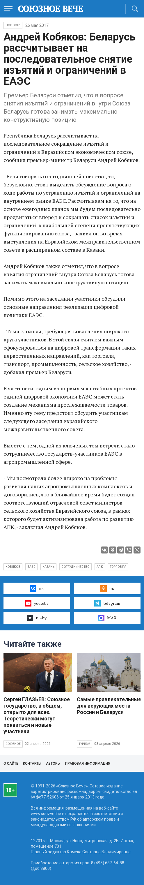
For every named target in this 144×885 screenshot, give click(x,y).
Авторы (53, 763)
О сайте (10, 763)
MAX (107, 618)
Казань (48, 566)
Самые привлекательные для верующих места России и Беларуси (109, 705)
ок (107, 588)
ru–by (37, 618)
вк (37, 588)
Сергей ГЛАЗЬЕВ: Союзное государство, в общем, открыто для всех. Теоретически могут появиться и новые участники (36, 715)
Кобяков (13, 566)
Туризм (84, 743)
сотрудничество (75, 566)
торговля (118, 566)
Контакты (32, 763)
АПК (100, 566)
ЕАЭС (31, 566)
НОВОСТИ (13, 25)
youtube (37, 603)
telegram (107, 603)
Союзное (13, 743)
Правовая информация (87, 763)
